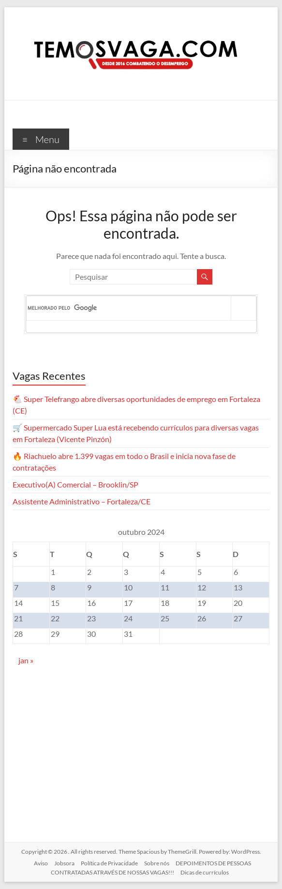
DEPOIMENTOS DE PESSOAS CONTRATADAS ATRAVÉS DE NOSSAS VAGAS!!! (151, 868)
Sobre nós (156, 863)
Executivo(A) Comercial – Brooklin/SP (75, 484)
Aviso (41, 863)
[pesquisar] (129, 308)
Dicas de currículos (204, 872)
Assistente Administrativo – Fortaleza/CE (81, 501)
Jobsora (64, 863)
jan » (25, 660)
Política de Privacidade (109, 863)
